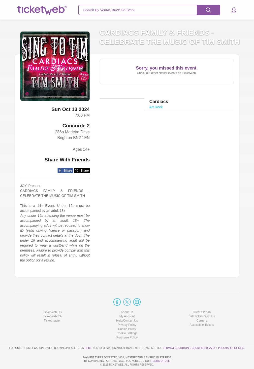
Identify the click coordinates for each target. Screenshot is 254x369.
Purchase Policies (231, 333)
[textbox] (149, 10)
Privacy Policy (127, 310)
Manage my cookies (127, 319)
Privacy (209, 333)
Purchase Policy (127, 323)
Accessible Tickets (202, 310)
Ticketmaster (52, 306)
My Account (127, 302)
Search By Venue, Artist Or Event (108, 10)
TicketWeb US (52, 297)
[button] (231, 10)
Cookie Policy (127, 315)
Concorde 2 (76, 125)
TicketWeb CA (52, 302)
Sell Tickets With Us (202, 302)
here (88, 333)
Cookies (197, 333)
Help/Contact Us (127, 306)
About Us (127, 297)
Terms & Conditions (176, 333)
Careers (201, 306)
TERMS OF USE (160, 361)
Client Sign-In (202, 297)
